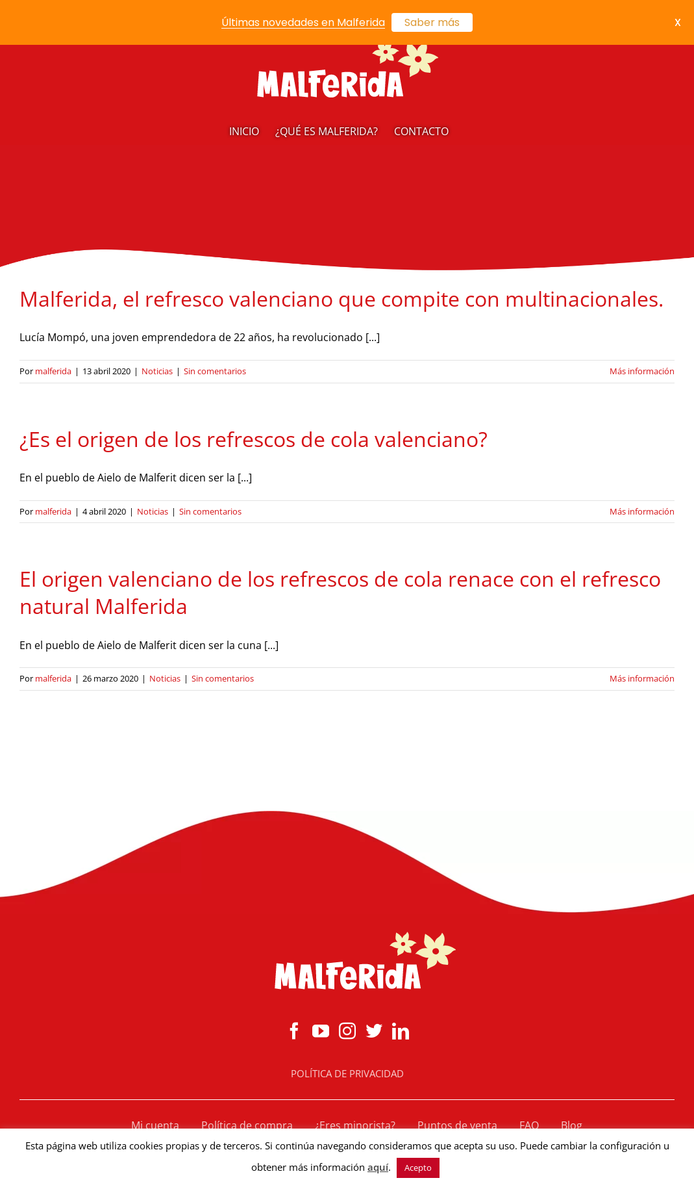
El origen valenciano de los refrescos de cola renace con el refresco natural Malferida (340, 592)
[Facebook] (294, 1030)
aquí (377, 1166)
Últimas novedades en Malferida (303, 22)
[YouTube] (320, 1030)
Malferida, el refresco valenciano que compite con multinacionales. (341, 299)
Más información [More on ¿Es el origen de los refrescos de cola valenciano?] (642, 511)
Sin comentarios (215, 371)
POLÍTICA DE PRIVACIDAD (347, 1073)
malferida (53, 371)
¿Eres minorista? (355, 1125)
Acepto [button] (418, 1167)
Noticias (157, 371)
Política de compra (247, 1125)
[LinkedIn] (400, 1030)
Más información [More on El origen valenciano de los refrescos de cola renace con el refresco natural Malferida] (642, 678)
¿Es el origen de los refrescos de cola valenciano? (253, 439)
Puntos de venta (457, 1125)
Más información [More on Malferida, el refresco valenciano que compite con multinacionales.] (642, 371)
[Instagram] (347, 1030)
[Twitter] (374, 1030)
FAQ (529, 1125)
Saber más (432, 22)
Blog (571, 1125)
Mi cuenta (155, 1125)
